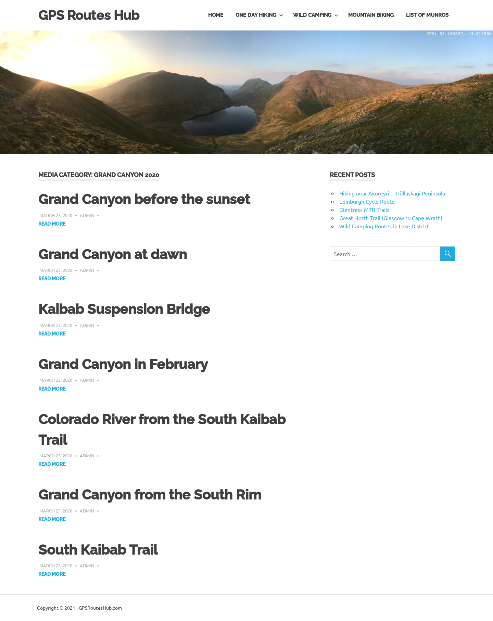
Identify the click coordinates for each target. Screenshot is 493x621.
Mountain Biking (371, 15)
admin (87, 215)
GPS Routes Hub (88, 15)
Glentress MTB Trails (364, 209)
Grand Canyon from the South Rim (149, 494)
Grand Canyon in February (123, 364)
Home (215, 15)
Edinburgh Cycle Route (367, 201)
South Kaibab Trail (98, 550)
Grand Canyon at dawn (112, 254)
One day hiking (259, 15)
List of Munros (427, 15)
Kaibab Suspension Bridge (124, 309)
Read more (51, 224)
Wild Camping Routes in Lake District (384, 226)
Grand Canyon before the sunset (144, 199)
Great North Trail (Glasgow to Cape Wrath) (390, 217)
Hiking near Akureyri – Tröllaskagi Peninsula (392, 193)
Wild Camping (316, 15)
